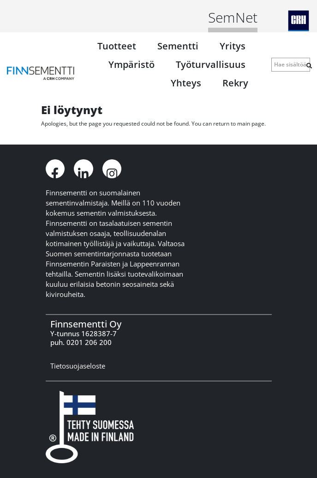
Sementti (177, 46)
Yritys (232, 46)
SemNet (232, 17)
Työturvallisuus (210, 64)
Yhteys (186, 83)
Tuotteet (116, 46)
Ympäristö (131, 64)
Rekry (235, 83)
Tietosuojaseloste (77, 365)
